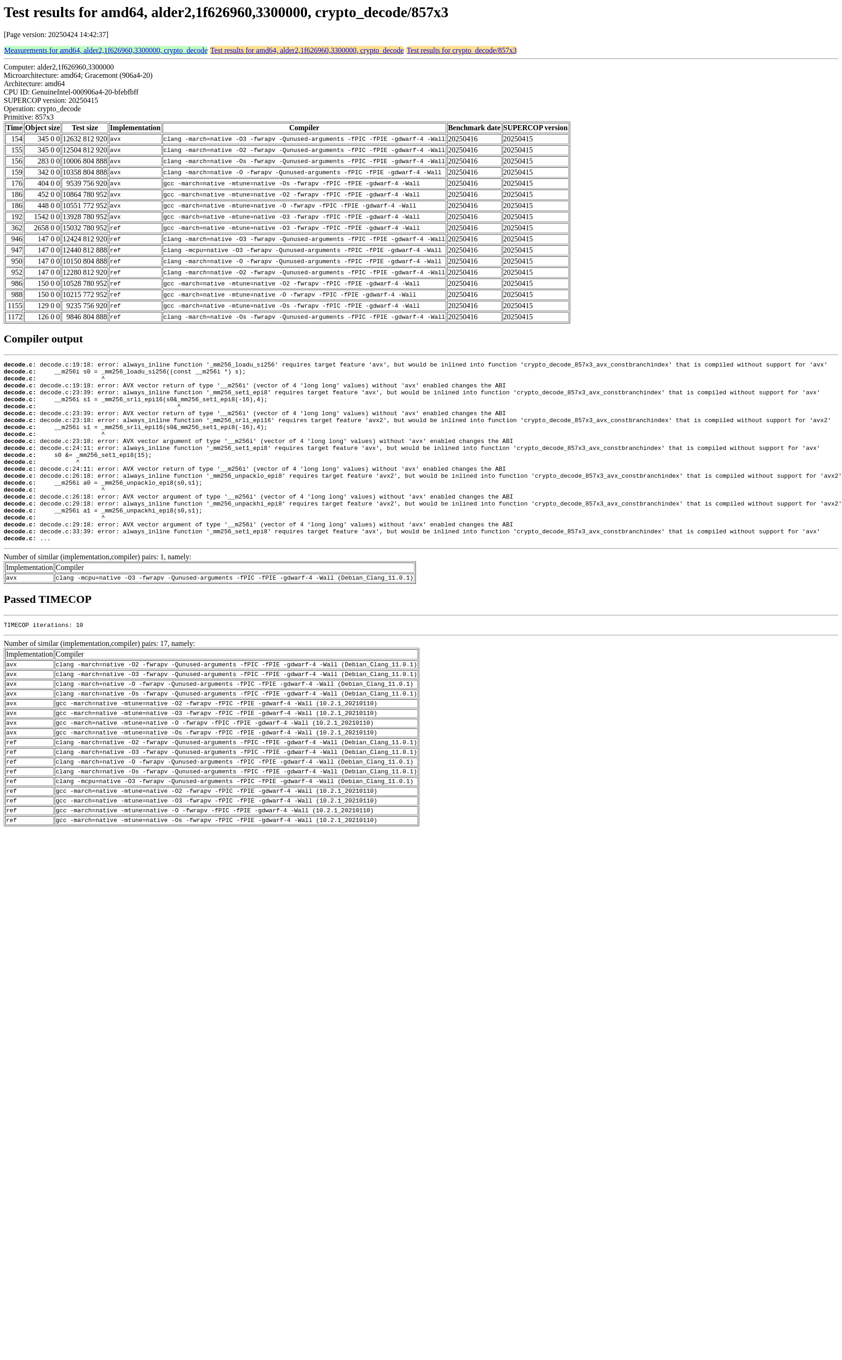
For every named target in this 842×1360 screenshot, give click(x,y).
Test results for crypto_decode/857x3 (461, 50)
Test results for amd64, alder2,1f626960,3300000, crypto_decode (307, 50)
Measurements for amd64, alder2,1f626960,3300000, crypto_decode (105, 50)
